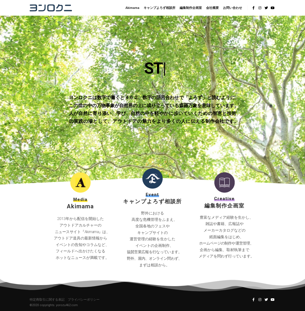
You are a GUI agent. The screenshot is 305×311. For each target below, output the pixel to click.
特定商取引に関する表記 (47, 299)
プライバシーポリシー (84, 299)
